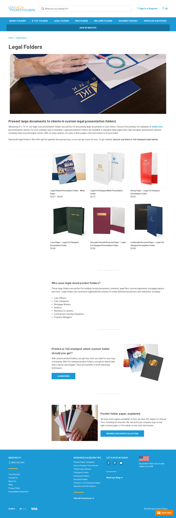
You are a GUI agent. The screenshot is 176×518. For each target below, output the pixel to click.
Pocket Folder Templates (84, 462)
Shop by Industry (88, 28)
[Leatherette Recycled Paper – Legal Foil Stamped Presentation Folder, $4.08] (149, 220)
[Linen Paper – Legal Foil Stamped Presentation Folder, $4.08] (69, 220)
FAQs (10, 485)
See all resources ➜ (84, 498)
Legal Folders (61, 21)
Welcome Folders (103, 21)
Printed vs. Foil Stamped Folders (87, 483)
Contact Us (13, 478)
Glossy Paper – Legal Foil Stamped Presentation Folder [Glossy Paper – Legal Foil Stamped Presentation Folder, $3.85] (145, 192)
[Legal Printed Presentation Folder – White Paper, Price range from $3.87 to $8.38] (69, 168)
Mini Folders (81, 21)
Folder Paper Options (82, 469)
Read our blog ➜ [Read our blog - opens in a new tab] (114, 477)
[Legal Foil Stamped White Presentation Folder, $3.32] (109, 168)
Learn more (63, 376)
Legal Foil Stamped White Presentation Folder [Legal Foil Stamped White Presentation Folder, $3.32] (106, 192)
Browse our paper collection (122, 433)
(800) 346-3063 (17, 462)
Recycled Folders (81, 479)
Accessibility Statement (18, 492)
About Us (12, 481)
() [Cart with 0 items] (165, 8)
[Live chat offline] (164, 512)
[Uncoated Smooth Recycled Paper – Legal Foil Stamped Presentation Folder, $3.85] (109, 220)
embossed (157, 126)
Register (153, 8)
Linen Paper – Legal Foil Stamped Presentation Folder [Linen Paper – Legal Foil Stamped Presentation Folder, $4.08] (64, 244)
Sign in (142, 8)
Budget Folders (18, 21)
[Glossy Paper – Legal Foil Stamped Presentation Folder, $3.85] (149, 168)
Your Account (14, 474)
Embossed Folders (81, 476)
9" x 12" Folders (40, 21)
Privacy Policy (14, 488)
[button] (143, 361)
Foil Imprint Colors (81, 472)
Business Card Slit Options (85, 486)
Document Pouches (128, 21)
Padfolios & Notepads (155, 21)
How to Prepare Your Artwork (86, 466)
